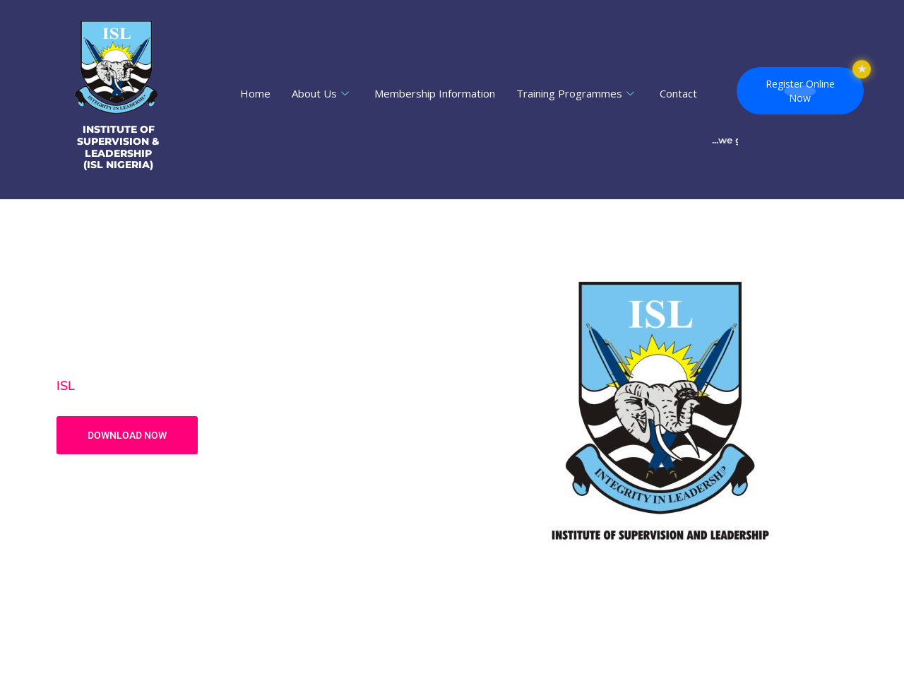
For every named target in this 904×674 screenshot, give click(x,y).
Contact (678, 93)
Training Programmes (575, 93)
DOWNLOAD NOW (127, 435)
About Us (320, 93)
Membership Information (434, 93)
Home (255, 93)
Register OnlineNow (800, 91)
